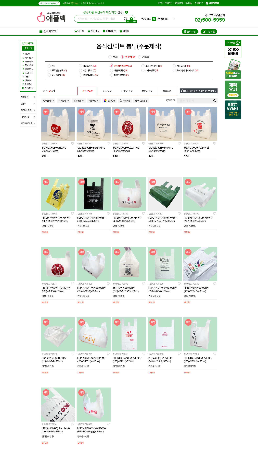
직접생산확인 (28, 110)
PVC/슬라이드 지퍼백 (187, 70)
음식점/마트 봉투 (123, 66)
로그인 (160, 3)
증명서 (28, 103)
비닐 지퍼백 (58, 75)
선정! (105, 12)
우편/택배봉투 (90, 75)
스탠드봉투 (151, 70)
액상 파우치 (89, 70)
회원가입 (168, 3)
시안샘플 (93, 31)
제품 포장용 (120, 70)
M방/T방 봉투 (121, 75)
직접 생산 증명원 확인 (49, 3)
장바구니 (188, 3)
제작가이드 (109, 31)
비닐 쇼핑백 (89, 66)
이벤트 (124, 31)
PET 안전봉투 (59, 70)
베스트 (79, 31)
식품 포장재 (183, 66)
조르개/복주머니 (153, 66)
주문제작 (130, 57)
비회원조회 (179, 3)
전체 (115, 57)
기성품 (146, 57)
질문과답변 (199, 3)
